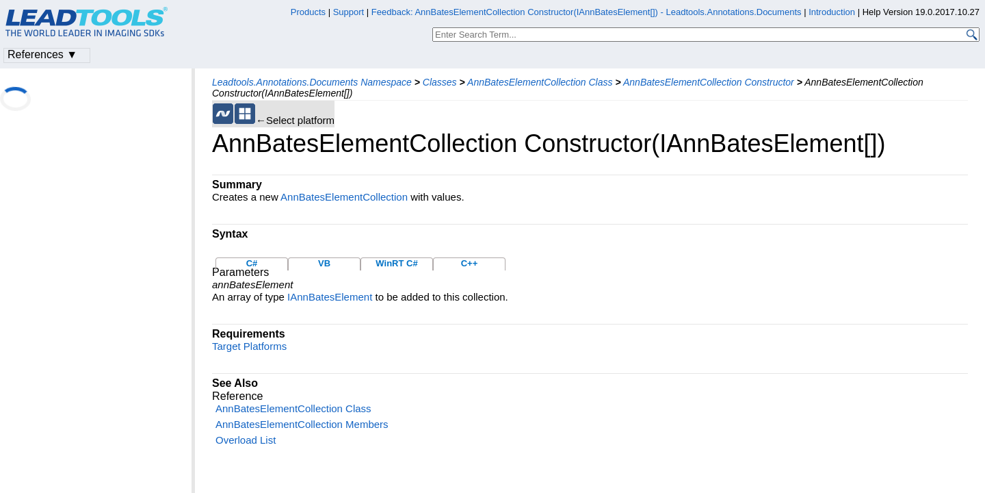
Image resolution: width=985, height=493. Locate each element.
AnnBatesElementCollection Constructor (708, 82)
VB (324, 263)
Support (349, 12)
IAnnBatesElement (329, 297)
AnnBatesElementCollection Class (539, 82)
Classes (440, 82)
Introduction (832, 12)
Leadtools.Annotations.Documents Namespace (312, 82)
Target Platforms (249, 346)
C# (252, 263)
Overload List (245, 440)
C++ (469, 263)
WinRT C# (396, 263)
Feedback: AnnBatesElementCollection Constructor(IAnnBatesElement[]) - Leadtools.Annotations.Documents (587, 12)
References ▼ (42, 54)
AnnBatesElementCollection (344, 197)
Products (308, 12)
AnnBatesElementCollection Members (302, 424)
